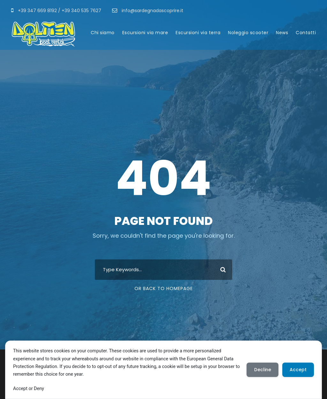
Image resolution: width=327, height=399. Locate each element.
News (282, 32)
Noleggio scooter (248, 32)
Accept (297, 369)
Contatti (306, 32)
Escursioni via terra (198, 32)
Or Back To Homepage (163, 288)
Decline (261, 369)
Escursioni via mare (145, 32)
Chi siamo (103, 32)
